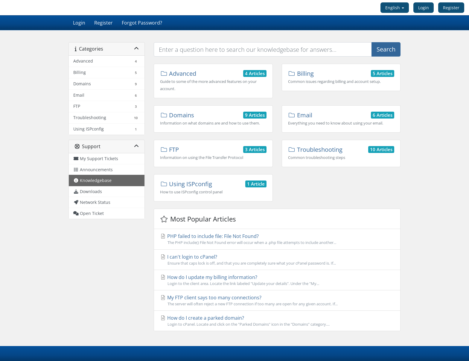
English (394, 7)
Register (451, 7)
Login (423, 7)
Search (386, 49)
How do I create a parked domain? (277, 321)
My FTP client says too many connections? (277, 300)
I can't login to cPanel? (277, 260)
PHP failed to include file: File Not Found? (277, 239)
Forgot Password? (142, 22)
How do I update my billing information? (277, 280)
